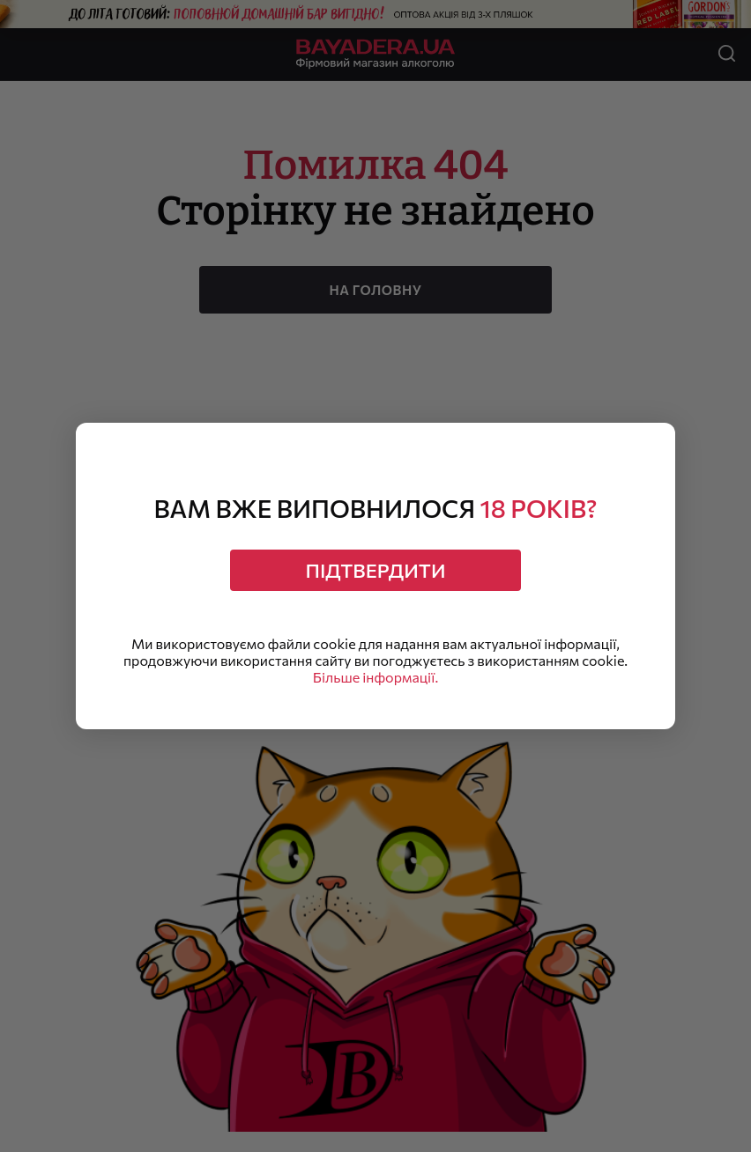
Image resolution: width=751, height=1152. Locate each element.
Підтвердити (376, 570)
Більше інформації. (375, 676)
